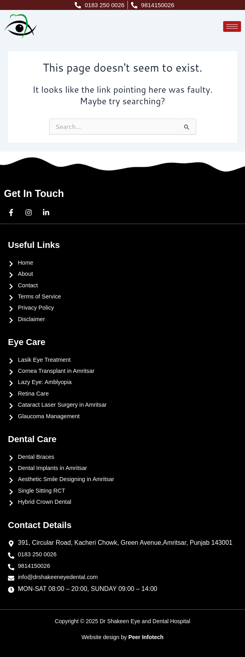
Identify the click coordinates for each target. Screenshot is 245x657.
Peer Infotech (146, 637)
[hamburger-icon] (232, 26)
